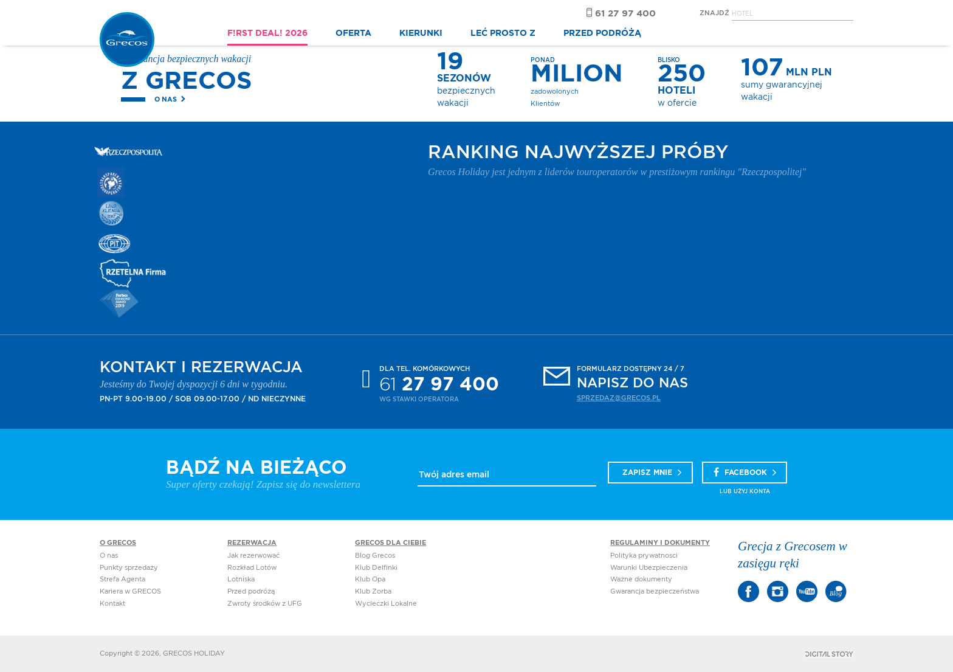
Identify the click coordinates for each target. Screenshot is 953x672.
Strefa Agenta (122, 579)
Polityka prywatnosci (644, 555)
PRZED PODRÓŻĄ (602, 33)
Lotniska (241, 579)
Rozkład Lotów (252, 567)
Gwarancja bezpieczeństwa (654, 591)
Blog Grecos (375, 555)
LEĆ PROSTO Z (502, 33)
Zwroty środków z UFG (264, 603)
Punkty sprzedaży (129, 567)
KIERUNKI (420, 33)
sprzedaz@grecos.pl (619, 398)
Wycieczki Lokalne (386, 603)
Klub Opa (370, 579)
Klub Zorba (373, 591)
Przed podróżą (251, 591)
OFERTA (353, 33)
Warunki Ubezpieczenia (648, 567)
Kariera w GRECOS (130, 591)
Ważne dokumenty (641, 579)
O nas (165, 99)
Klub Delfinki (376, 567)
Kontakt (112, 603)
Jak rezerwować (253, 555)
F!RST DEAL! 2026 (267, 33)
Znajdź (714, 13)
